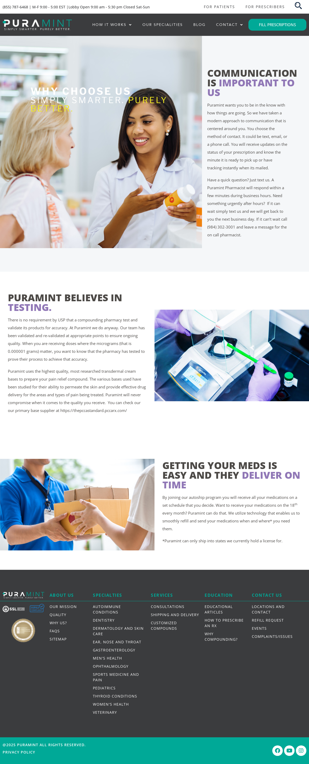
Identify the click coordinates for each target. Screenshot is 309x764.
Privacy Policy (19, 752)
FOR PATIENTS (219, 6)
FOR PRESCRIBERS (265, 6)
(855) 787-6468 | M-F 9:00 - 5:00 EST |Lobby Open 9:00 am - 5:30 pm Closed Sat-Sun (76, 6)
